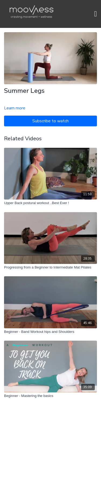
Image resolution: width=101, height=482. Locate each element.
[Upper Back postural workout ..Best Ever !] (50, 203)
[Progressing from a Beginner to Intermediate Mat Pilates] (50, 267)
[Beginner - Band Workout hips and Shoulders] (50, 331)
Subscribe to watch (50, 121)
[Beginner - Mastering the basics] (50, 396)
